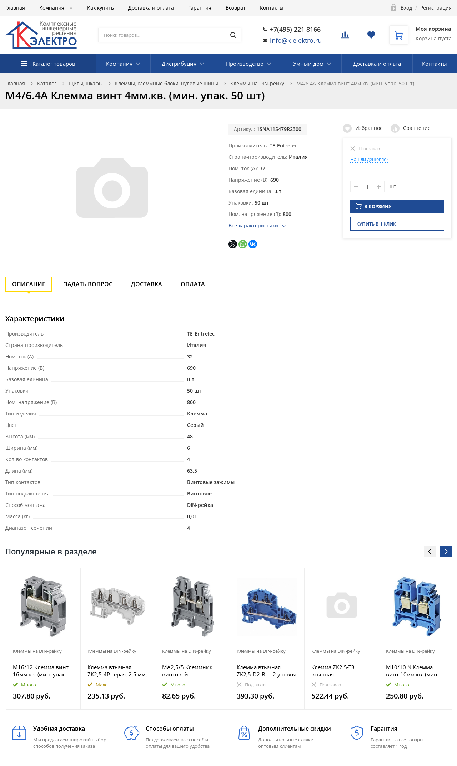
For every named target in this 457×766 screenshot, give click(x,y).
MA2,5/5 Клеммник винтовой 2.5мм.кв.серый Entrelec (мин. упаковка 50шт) (192, 671)
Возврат (236, 7)
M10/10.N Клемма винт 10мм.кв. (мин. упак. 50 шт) (412, 671)
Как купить (100, 7)
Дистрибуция (179, 63)
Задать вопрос (88, 284)
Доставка (146, 284)
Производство (244, 63)
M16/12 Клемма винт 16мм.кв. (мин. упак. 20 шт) (41, 671)
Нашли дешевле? (369, 159)
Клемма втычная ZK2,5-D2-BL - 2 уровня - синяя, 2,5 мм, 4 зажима (266, 671)
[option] (43, 639)
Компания (52, 7)
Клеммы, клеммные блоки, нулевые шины (166, 83)
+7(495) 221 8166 (295, 29)
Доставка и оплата (151, 7)
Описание (28, 284)
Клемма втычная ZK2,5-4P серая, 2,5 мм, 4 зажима (117, 671)
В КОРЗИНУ (374, 208)
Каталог (46, 83)
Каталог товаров (53, 63)
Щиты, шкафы (86, 83)
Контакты (271, 7)
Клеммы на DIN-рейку (257, 83)
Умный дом (308, 63)
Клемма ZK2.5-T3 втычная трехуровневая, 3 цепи (341, 671)
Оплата (193, 284)
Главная (15, 7)
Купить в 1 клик (376, 226)
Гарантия (199, 7)
